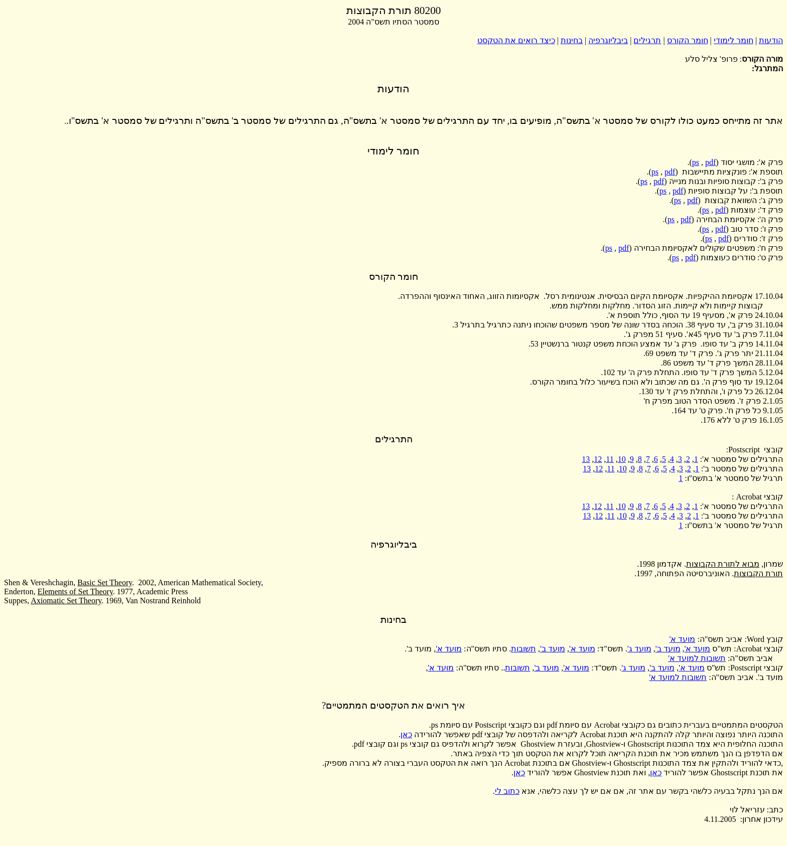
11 (609, 459)
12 (598, 459)
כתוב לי (507, 791)
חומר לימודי (733, 40)
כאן (406, 734)
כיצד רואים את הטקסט (516, 40)
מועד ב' (668, 648)
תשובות (523, 648)
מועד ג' (639, 648)
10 (622, 459)
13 (586, 459)
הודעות (771, 40)
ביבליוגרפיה (608, 40)
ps (695, 162)
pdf (710, 162)
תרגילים (647, 40)
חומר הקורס (687, 40)
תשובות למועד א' (697, 658)
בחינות (572, 40)
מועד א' (683, 639)
